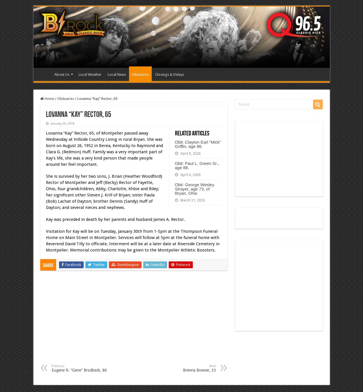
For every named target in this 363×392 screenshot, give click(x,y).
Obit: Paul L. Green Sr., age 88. (197, 165)
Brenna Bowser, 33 (187, 368)
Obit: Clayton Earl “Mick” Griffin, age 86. (198, 144)
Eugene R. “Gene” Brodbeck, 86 (81, 368)
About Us (61, 74)
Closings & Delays (169, 74)
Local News (117, 74)
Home (43, 74)
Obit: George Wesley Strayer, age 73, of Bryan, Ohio (194, 189)
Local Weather (90, 74)
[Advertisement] (133, 321)
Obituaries (140, 74)
